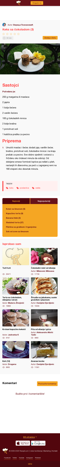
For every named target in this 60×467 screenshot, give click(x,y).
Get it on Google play (38, 443)
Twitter (15, 458)
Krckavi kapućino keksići (15, 324)
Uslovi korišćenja (36, 451)
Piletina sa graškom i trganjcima (21, 227)
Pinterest (38, 458)
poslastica (24, 188)
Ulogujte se (36, 3)
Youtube (21, 458)
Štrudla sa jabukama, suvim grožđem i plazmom (44, 292)
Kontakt (54, 451)
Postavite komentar (47, 384)
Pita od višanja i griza (44, 324)
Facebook (7, 458)
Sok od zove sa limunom (17, 231)
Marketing (47, 451)
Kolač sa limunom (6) (15, 209)
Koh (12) (15, 354)
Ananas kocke (44, 354)
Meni (30, 464)
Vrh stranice (29, 437)
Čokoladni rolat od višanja (44, 261)
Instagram (29, 458)
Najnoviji (16, 201)
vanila (37, 188)
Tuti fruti (15, 261)
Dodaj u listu (50, 38)
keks (11, 188)
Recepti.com (5, 451)
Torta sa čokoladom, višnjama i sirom (15, 292)
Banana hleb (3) (13, 218)
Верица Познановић (23, 25)
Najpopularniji (44, 201)
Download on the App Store (23, 443)
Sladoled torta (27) (14, 222)
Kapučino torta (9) (14, 213)
